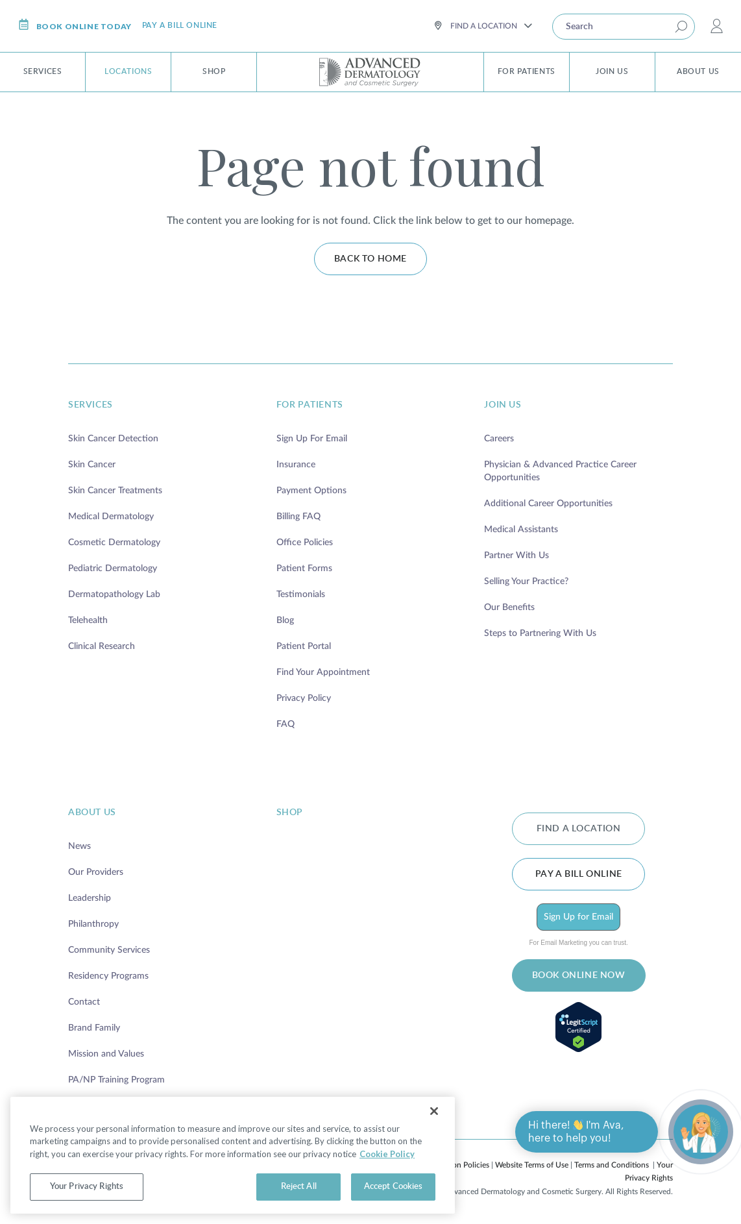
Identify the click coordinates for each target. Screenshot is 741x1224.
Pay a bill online (179, 25)
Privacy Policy (303, 698)
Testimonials (300, 594)
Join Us (612, 71)
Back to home (370, 258)
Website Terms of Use (531, 1165)
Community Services (109, 950)
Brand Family (94, 1028)
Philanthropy (93, 924)
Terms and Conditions (611, 1165)
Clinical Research (101, 646)
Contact (84, 1002)
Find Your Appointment (323, 672)
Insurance (295, 464)
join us (502, 405)
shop (289, 812)
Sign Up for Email (578, 917)
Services (42, 71)
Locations (128, 71)
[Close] (434, 1111)
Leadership (89, 898)
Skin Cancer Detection (113, 438)
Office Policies (304, 542)
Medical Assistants (521, 529)
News (79, 846)
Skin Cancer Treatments (115, 490)
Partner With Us (516, 555)
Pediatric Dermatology (112, 568)
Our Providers (95, 872)
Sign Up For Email (311, 438)
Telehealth (88, 620)
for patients (309, 405)
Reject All (299, 1186)
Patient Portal (303, 646)
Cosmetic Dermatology (114, 542)
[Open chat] (701, 1132)
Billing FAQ (298, 516)
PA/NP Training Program (116, 1079)
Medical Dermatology (111, 516)
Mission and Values (106, 1054)
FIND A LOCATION (579, 828)
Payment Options (311, 490)
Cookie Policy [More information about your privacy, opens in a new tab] (387, 1154)
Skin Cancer (91, 464)
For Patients (526, 71)
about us (92, 812)
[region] (232, 1155)
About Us (698, 71)
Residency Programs (108, 976)
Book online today (75, 25)
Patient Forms (304, 568)
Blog (285, 620)
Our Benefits (509, 607)
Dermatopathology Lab (114, 594)
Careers (499, 438)
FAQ (285, 724)
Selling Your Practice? (526, 581)
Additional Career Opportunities (548, 503)
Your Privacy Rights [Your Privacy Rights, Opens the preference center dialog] (86, 1186)
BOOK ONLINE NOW (579, 975)
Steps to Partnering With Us (540, 633)
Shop (213, 71)
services (90, 405)
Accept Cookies (393, 1186)
